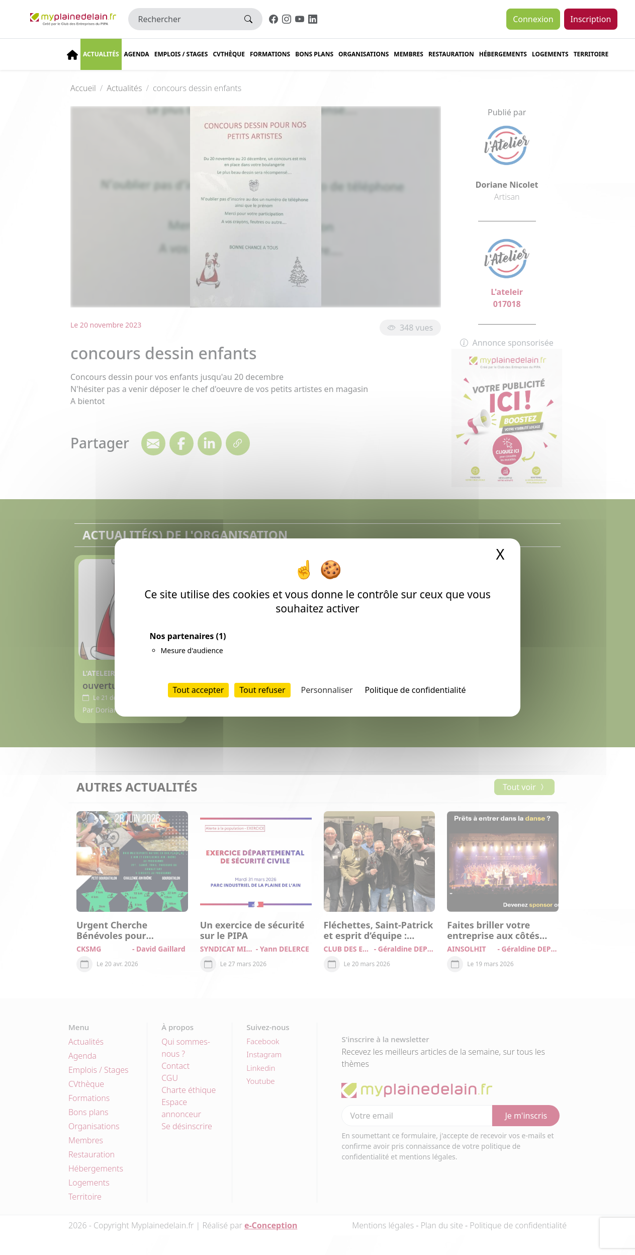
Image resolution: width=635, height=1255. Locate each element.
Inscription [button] (591, 19)
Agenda (136, 54)
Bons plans (314, 54)
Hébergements (503, 54)
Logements (550, 54)
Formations (270, 54)
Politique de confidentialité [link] (415, 689)
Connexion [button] (533, 19)
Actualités (101, 54)
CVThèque (229, 54)
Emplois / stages (181, 54)
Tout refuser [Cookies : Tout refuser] (262, 689)
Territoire (591, 54)
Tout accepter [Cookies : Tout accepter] (198, 689)
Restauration (451, 54)
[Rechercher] (181, 19)
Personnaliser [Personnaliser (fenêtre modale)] (327, 689)
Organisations (363, 54)
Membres (408, 54)
